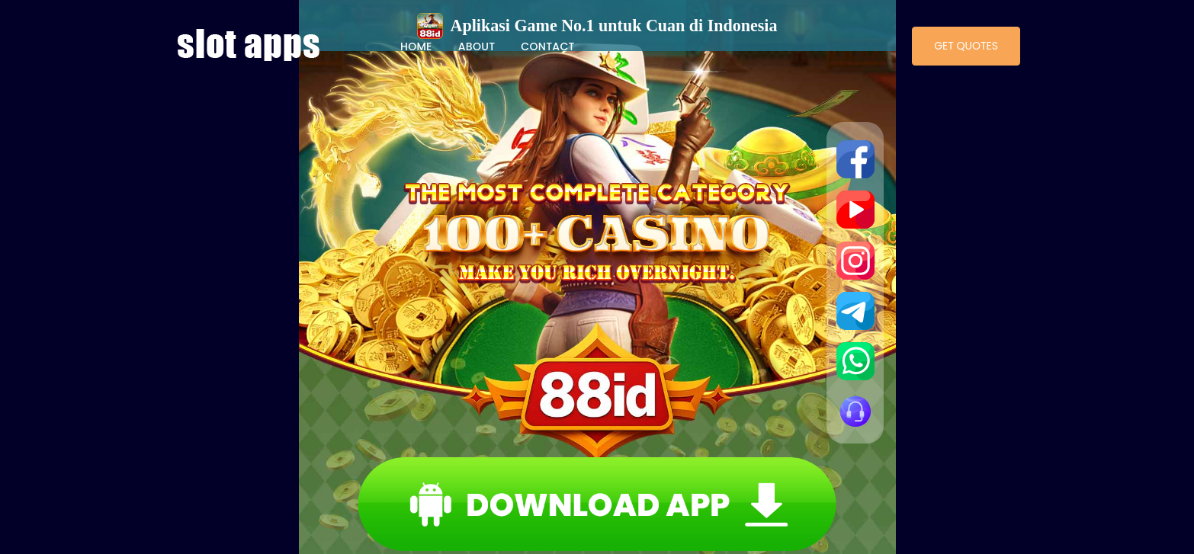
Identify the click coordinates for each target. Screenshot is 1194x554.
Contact (547, 46)
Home (416, 46)
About (477, 46)
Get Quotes (966, 45)
